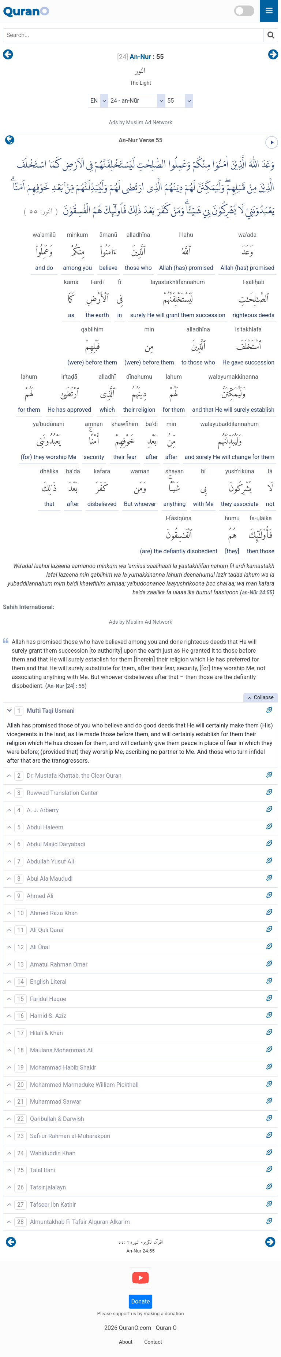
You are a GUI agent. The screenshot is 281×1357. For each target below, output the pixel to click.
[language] (9, 141)
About (125, 1342)
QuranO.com (135, 1327)
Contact (153, 1342)
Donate (140, 1301)
